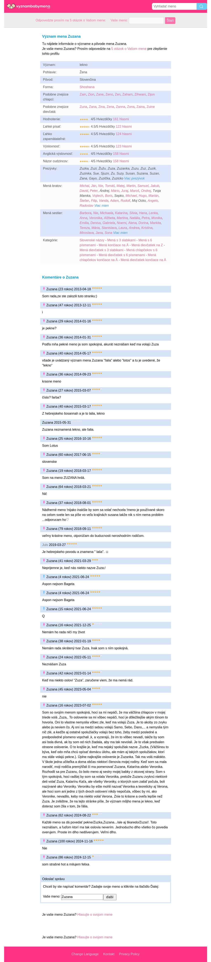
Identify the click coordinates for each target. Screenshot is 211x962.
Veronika (95, 218)
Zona (131, 106)
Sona (108, 232)
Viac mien (101, 205)
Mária (95, 228)
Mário (115, 190)
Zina (101, 106)
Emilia (84, 223)
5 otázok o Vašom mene (129, 48)
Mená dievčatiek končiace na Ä (143, 260)
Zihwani (140, 94)
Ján (93, 186)
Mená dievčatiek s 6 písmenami (122, 255)
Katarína (121, 213)
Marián (153, 195)
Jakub (154, 186)
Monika (156, 218)
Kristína (146, 228)
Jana (99, 232)
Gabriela (109, 223)
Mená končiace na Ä (114, 245)
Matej (121, 186)
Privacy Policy (129, 954)
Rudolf (125, 200)
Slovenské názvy (92, 240)
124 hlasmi (124, 134)
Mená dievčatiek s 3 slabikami (102, 250)
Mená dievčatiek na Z (147, 245)
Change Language (85, 954)
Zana (92, 106)
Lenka (153, 213)
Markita (155, 223)
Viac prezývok (134, 178)
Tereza (85, 228)
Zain (83, 94)
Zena (110, 106)
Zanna (120, 106)
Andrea (134, 228)
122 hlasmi (124, 126)
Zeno (109, 94)
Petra (145, 218)
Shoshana (87, 87)
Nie (100, 186)
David (84, 190)
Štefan (84, 200)
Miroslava (87, 232)
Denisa (95, 223)
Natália (135, 218)
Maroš (134, 190)
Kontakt (108, 954)
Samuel (143, 186)
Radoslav (87, 205)
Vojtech (97, 195)
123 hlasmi (124, 146)
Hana (143, 213)
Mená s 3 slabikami (121, 240)
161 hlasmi (121, 119)
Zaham (127, 94)
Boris (109, 195)
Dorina (143, 223)
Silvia (133, 213)
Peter (94, 190)
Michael (131, 195)
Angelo (153, 200)
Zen (118, 94)
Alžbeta (109, 218)
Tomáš (110, 186)
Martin (131, 186)
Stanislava (109, 228)
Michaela (106, 213)
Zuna (83, 106)
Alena (132, 223)
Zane (100, 94)
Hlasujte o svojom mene (95, 914)
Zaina (140, 106)
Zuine (151, 106)
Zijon (151, 94)
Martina (122, 218)
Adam (114, 200)
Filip (94, 200)
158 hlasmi (121, 153)
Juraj (124, 190)
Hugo (143, 195)
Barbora (85, 213)
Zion (91, 94)
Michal (84, 186)
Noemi (121, 223)
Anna (83, 218)
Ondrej (146, 190)
